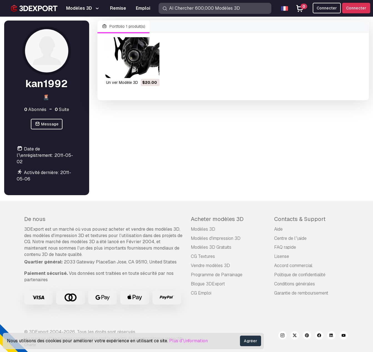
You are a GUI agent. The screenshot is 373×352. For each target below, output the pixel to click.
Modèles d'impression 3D (216, 238)
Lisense (281, 256)
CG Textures (203, 256)
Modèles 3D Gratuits (211, 247)
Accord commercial (293, 265)
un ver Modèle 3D (122, 82)
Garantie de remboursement (301, 293)
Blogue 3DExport (208, 284)
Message (47, 124)
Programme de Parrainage (216, 275)
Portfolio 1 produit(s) (124, 26)
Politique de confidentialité (300, 275)
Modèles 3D (203, 229)
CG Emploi (201, 293)
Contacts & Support (300, 219)
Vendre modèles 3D (210, 265)
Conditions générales (294, 284)
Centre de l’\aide (290, 238)
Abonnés (35, 109)
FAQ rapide (285, 247)
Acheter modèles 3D (217, 219)
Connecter (356, 8)
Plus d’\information (188, 341)
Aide (278, 229)
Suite (62, 109)
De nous (35, 219)
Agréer (250, 340)
